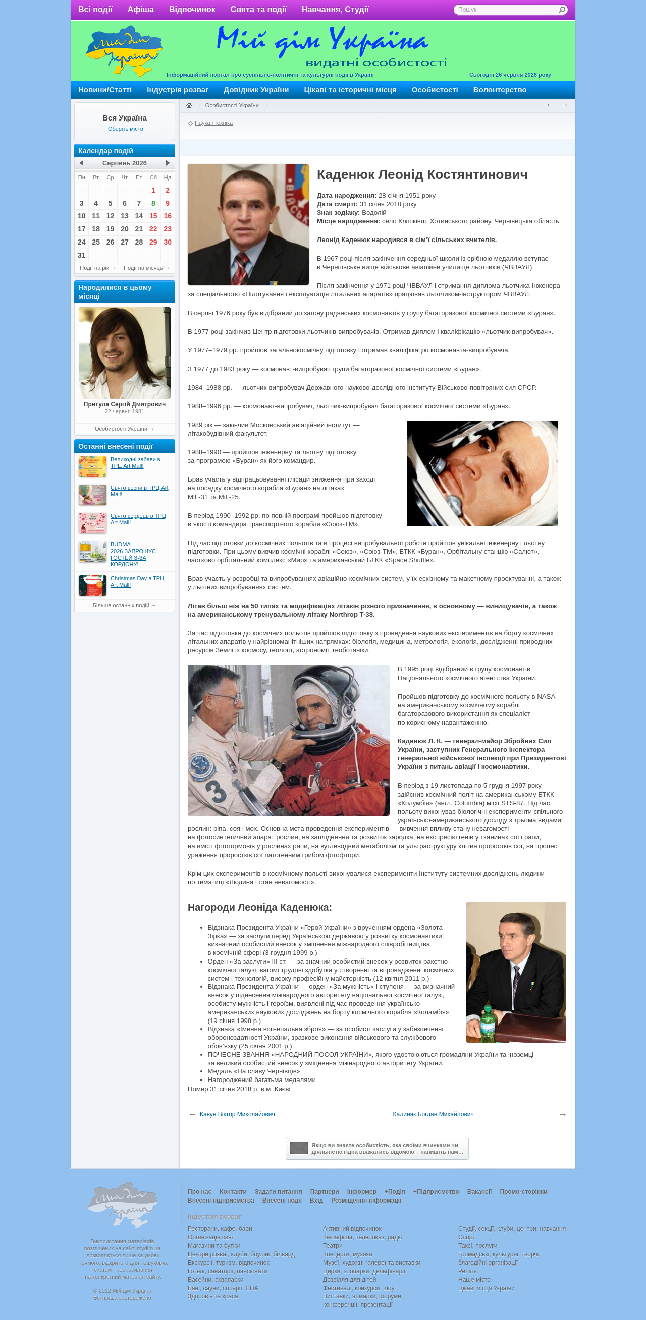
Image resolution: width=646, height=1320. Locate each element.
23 (168, 229)
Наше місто (474, 1279)
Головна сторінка (189, 106)
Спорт (466, 1237)
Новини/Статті (105, 89)
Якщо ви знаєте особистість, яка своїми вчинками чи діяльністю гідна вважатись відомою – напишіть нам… (377, 1148)
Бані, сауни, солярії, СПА (223, 1288)
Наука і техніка (214, 122)
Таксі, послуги (477, 1245)
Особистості (435, 89)
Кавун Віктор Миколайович (237, 1114)
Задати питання (278, 1191)
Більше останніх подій (121, 605)
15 (153, 216)
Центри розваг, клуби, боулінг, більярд (241, 1254)
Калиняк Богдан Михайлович (433, 1114)
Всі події (95, 9)
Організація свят (211, 1237)
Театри (333, 1245)
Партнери (324, 1191)
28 (139, 242)
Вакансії (479, 1191)
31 (82, 255)
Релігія (467, 1271)
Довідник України (256, 89)
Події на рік (94, 268)
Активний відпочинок (352, 1228)
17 (82, 229)
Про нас (199, 1191)
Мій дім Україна (124, 51)
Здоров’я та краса (213, 1296)
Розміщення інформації (366, 1200)
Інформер (361, 1191)
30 (168, 242)
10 (82, 216)
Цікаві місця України (486, 1288)
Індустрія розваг (177, 89)
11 (96, 216)
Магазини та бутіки (214, 1245)
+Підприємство (436, 1191)
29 (153, 242)
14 (139, 216)
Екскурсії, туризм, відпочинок (229, 1262)
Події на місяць (143, 268)
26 (110, 242)
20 (125, 229)
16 (168, 216)
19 (110, 229)
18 (96, 229)
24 (82, 242)
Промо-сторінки (523, 1191)
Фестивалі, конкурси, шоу (358, 1288)
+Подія (395, 1191)
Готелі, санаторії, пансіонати (227, 1271)
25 (96, 242)
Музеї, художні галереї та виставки (371, 1262)
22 (153, 229)
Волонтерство (500, 89)
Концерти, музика (347, 1254)
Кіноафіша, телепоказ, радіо (363, 1237)
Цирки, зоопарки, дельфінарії (364, 1271)
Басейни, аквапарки (216, 1279)
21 (139, 229)
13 (125, 216)
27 (125, 242)
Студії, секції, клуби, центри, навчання (512, 1228)
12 (110, 216)
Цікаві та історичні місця (350, 89)
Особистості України (121, 429)
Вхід (316, 1200)
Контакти (233, 1191)
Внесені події (282, 1200)
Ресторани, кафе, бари (220, 1228)
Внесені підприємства (221, 1200)
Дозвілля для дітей (349, 1279)
